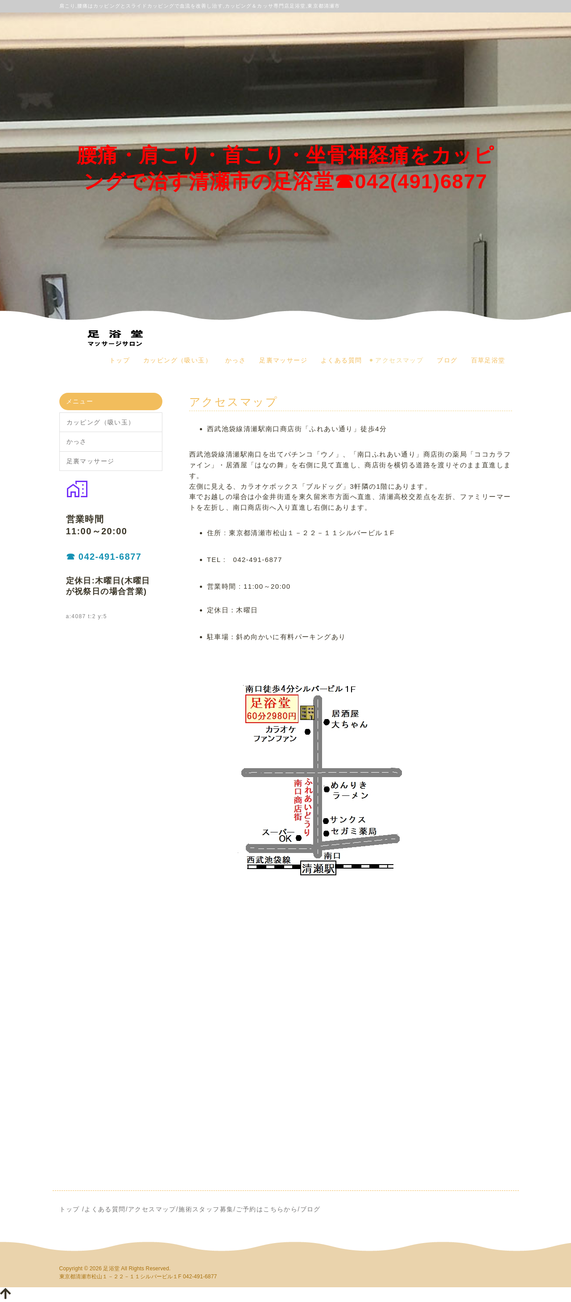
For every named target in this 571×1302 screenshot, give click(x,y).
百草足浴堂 (488, 360)
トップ (119, 360)
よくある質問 (341, 360)
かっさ (235, 360)
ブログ (447, 360)
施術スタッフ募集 (205, 1209)
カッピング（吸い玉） (177, 360)
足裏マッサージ (283, 360)
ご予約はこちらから (267, 1209)
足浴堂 (111, 1268)
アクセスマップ (399, 360)
